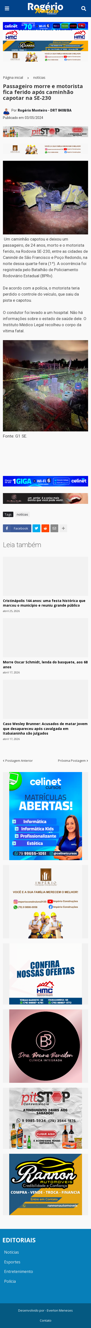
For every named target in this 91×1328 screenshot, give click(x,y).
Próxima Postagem (72, 760)
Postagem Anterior (19, 760)
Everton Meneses (60, 1310)
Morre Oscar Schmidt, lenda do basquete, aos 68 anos (45, 664)
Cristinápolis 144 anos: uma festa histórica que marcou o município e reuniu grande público (44, 603)
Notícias (11, 1252)
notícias (39, 77)
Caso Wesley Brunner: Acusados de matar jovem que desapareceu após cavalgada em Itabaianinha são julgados (45, 728)
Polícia (10, 1281)
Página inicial (13, 77)
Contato (45, 1320)
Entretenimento (18, 1271)
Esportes (12, 1262)
